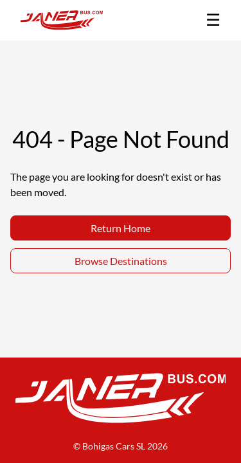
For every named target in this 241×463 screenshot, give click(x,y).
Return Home (120, 228)
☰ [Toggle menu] (213, 19)
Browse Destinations (121, 261)
